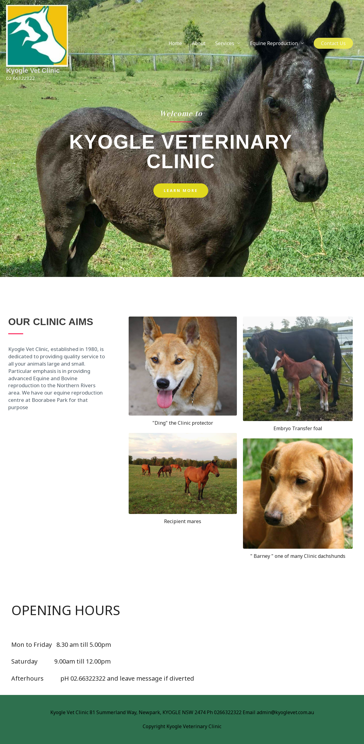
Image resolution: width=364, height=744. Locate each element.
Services (224, 46)
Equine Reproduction (274, 46)
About (198, 46)
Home (175, 46)
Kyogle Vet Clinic (33, 77)
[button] (333, 46)
